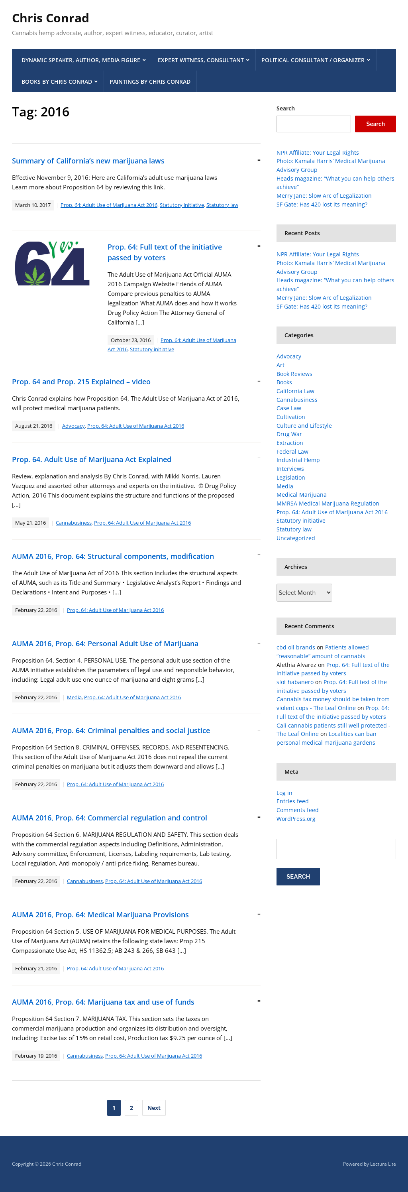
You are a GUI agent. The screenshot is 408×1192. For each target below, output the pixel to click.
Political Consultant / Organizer (313, 60)
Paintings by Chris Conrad (150, 81)
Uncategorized (296, 538)
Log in (284, 793)
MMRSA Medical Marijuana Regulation (328, 503)
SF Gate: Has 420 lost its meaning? (322, 204)
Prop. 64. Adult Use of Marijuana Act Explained (91, 459)
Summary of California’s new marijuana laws (88, 160)
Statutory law (222, 205)
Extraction (290, 443)
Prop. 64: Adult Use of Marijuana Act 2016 (109, 205)
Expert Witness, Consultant (201, 60)
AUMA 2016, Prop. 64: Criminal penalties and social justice (111, 730)
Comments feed (298, 810)
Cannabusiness (74, 522)
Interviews (290, 468)
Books (284, 382)
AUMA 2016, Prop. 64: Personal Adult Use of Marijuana (105, 643)
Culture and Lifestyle (304, 425)
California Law (295, 391)
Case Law (289, 408)
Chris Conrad (50, 18)
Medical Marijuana (302, 494)
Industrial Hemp (298, 460)
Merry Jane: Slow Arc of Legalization (324, 195)
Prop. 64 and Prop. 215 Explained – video (81, 381)
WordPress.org (296, 818)
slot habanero (295, 682)
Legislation (291, 477)
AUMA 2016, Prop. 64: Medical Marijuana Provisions (100, 914)
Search (286, 108)
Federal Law (292, 451)
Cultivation (291, 417)
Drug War (289, 434)
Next (154, 1107)
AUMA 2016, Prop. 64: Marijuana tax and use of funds (103, 1002)
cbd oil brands (296, 647)
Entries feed (293, 801)
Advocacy (73, 425)
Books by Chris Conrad (57, 81)
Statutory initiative (182, 205)
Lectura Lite (383, 1164)
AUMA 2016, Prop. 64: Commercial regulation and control (109, 817)
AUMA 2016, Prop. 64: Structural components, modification (113, 556)
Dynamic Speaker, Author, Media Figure (81, 60)
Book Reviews (294, 374)
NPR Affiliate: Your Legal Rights (318, 152)
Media (74, 697)
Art (280, 365)
